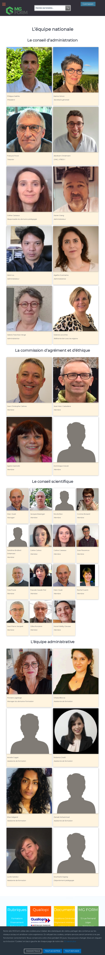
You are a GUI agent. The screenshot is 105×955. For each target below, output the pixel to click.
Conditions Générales (64, 913)
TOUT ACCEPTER (52, 951)
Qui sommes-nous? (16, 925)
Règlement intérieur (64, 917)
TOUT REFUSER (72, 951)
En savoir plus (70, 941)
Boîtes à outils (17, 921)
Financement (17, 917)
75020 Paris (88, 921)
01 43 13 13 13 (88, 925)
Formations (16, 913)
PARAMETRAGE (33, 951)
